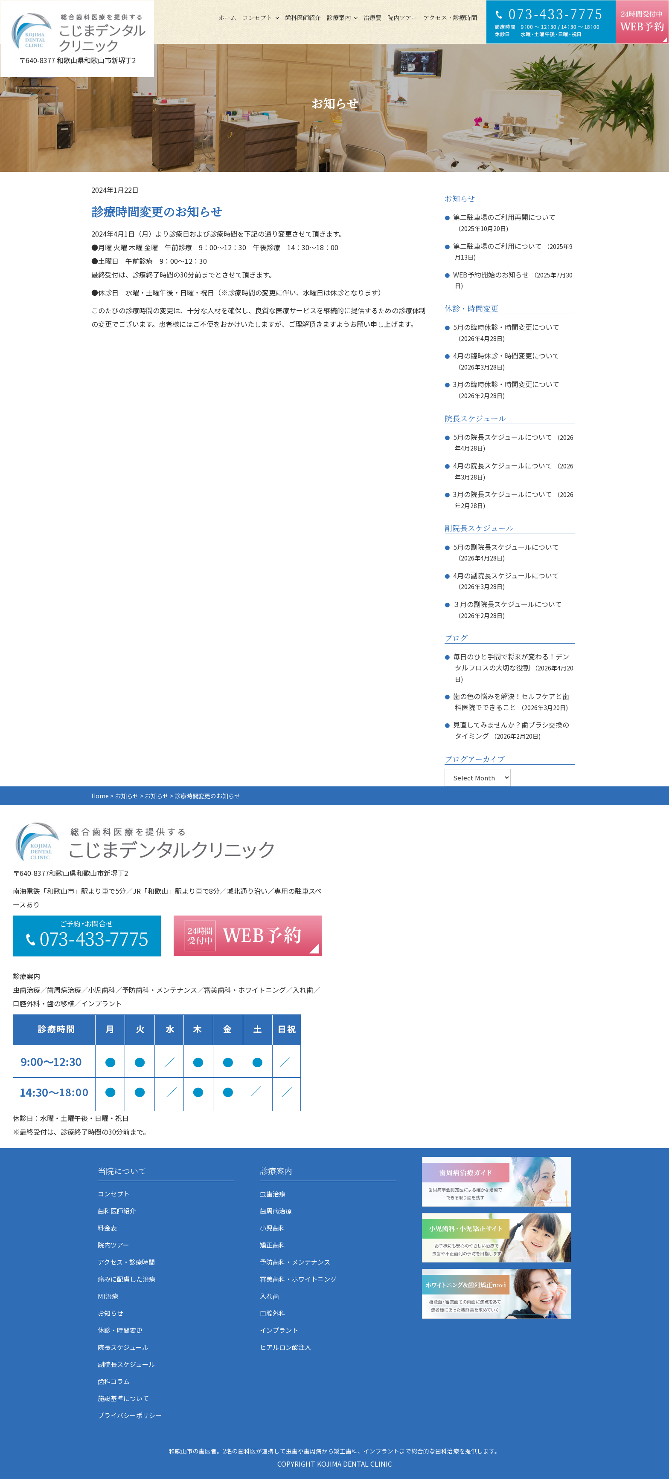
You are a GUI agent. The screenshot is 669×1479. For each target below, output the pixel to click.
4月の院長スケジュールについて (502, 465)
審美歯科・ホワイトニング (298, 1278)
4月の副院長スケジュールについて (506, 575)
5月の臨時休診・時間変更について (506, 327)
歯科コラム (114, 1381)
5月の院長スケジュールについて (502, 437)
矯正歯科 (272, 1244)
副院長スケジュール (126, 1364)
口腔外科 (272, 1313)
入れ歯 (269, 1295)
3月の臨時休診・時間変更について (506, 384)
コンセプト (257, 17)
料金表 (107, 1227)
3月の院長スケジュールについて (502, 494)
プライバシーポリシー (130, 1415)
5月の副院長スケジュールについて (506, 547)
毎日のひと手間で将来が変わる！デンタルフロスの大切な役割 (511, 662)
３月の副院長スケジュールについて (507, 604)
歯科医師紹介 (303, 17)
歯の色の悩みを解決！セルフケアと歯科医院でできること (511, 701)
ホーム (227, 17)
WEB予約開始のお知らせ (491, 274)
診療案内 (339, 17)
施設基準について (123, 1398)
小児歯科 (272, 1227)
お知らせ (110, 1313)
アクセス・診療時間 (450, 17)
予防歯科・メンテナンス (295, 1261)
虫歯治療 (272, 1193)
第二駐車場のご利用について (497, 246)
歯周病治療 (276, 1210)
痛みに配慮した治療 (126, 1278)
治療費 (372, 17)
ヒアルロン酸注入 (285, 1347)
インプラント (279, 1330)
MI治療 (108, 1295)
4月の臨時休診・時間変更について (506, 355)
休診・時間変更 (120, 1330)
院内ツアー (402, 17)
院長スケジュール (123, 1347)
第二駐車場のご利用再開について (504, 217)
